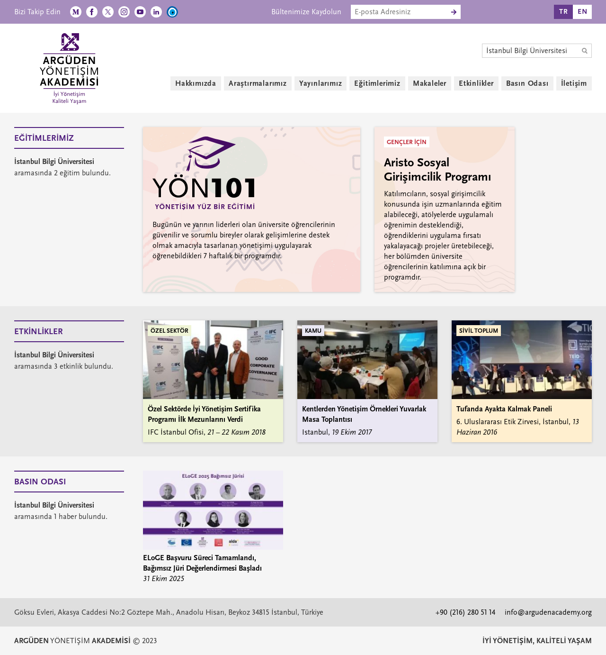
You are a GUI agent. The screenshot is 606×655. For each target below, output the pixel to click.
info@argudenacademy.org (548, 612)
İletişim (574, 83)
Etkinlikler (476, 83)
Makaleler (429, 83)
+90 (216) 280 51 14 (465, 612)
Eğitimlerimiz (377, 83)
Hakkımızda (195, 83)
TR (563, 12)
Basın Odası (527, 83)
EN (583, 12)
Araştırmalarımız (258, 83)
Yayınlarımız (320, 83)
